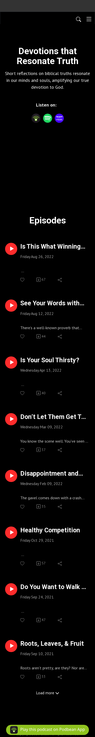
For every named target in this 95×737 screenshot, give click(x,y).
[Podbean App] (36, 118)
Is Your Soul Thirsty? (49, 360)
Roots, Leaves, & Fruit (52, 643)
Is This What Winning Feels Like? (50, 246)
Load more (47, 692)
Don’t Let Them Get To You (52, 417)
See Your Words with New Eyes (50, 303)
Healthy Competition (50, 530)
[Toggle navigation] (89, 19)
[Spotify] (47, 118)
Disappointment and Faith (49, 473)
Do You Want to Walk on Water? (54, 587)
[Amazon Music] (59, 118)
